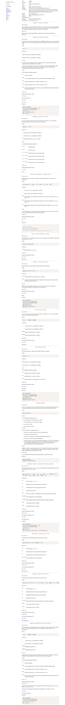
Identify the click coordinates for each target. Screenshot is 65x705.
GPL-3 (33, 14)
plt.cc (7, 16)
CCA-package (8, 6)
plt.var (7, 19)
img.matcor (8, 12)
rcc (6, 20)
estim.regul (8, 9)
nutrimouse (8, 15)
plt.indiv (7, 18)
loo (6, 13)
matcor (7, 14)
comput (7, 8)
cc (6, 7)
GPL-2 (30, 14)
